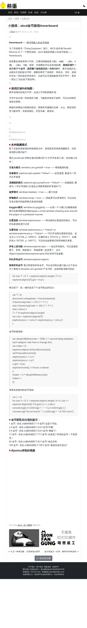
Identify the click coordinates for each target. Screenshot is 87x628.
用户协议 (39, 567)
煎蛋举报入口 (28, 574)
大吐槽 (43, 12)
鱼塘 (30, 12)
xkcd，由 (21, 525)
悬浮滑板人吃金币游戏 (38, 42)
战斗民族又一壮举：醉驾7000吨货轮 (62, 551)
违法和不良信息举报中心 (43, 574)
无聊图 (23, 12)
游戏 (17, 18)
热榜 (36, 12)
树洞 (16, 12)
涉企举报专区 (59, 574)
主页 (10, 18)
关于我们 (31, 567)
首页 (10, 12)
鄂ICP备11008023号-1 (31, 569)
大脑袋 (12, 31)
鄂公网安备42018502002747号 (52, 569)
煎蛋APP (55, 567)
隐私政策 (47, 567)
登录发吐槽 (43, 558)
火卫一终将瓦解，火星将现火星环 (24, 551)
